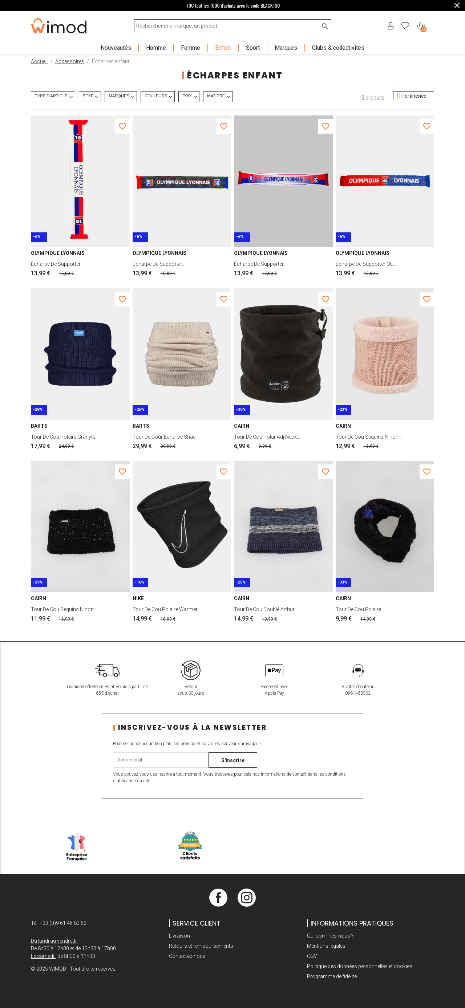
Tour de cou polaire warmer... (167, 609)
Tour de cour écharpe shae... (166, 437)
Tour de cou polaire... (360, 609)
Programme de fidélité (332, 976)
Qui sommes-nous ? (330, 936)
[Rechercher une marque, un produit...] (232, 25)
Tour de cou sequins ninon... (369, 437)
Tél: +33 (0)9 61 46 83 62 (58, 923)
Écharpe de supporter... (57, 264)
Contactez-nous (187, 956)
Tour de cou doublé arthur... (266, 609)
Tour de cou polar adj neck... (267, 437)
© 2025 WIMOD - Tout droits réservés (73, 969)
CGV (312, 956)
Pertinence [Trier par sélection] (411, 96)
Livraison (179, 936)
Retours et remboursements (201, 946)
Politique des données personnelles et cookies (359, 966)
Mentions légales (326, 946)
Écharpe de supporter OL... (366, 264)
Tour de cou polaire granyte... (64, 437)
